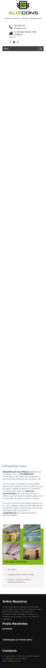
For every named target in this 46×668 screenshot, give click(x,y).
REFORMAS (12, 570)
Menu (6, 49)
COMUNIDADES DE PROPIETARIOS (20, 575)
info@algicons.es (20, 28)
